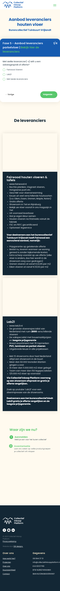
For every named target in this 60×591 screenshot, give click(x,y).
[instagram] (8, 530)
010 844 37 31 (38, 558)
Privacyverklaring (9, 541)
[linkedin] (13, 530)
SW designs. (18, 546)
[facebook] (4, 530)
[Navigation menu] (54, 5)
